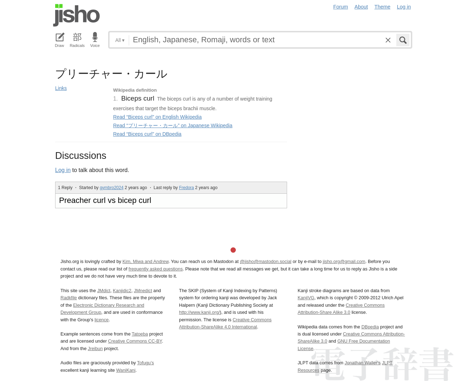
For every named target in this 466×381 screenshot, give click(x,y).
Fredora (186, 187)
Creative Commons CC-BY (135, 341)
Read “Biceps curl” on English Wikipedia (157, 117)
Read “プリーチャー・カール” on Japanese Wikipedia (172, 125)
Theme (383, 7)
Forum (340, 7)
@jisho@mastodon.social (265, 261)
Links (61, 88)
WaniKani (126, 370)
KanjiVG (306, 297)
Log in (404, 7)
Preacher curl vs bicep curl (105, 200)
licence (102, 319)
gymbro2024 (111, 187)
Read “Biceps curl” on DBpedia (147, 134)
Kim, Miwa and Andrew (145, 261)
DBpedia (370, 326)
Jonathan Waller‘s (363, 362)
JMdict (103, 290)
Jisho (76, 15)
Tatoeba (140, 334)
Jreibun (95, 348)
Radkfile (68, 297)
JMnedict (143, 290)
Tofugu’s (145, 362)
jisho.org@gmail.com (344, 261)
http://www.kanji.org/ (199, 312)
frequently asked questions (155, 269)
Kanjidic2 (122, 290)
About (361, 7)
